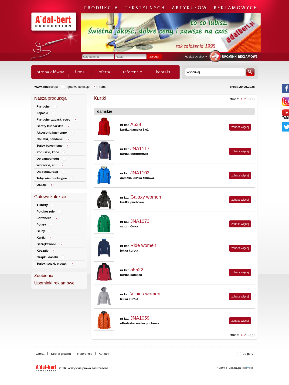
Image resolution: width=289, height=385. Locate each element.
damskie (104, 111)
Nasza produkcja (50, 98)
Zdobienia (43, 275)
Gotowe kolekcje (79, 86)
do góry (248, 353)
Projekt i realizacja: (228, 367)
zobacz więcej (240, 127)
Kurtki (102, 86)
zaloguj (154, 56)
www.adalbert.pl (46, 86)
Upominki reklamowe (54, 282)
